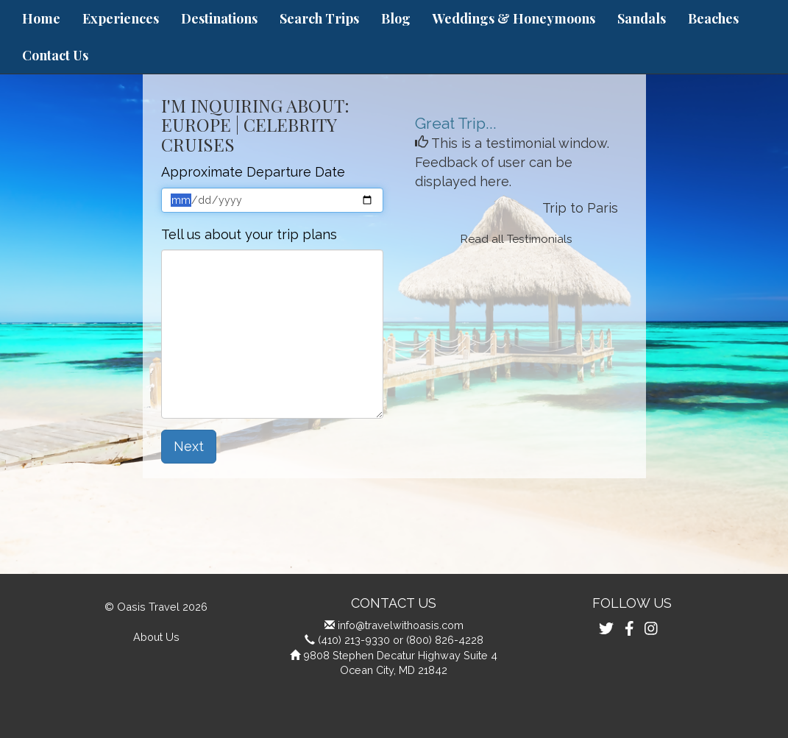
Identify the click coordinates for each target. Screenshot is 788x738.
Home (41, 18)
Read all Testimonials (516, 239)
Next (189, 446)
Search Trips (319, 18)
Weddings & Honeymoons (514, 18)
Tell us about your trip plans (249, 234)
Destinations (219, 18)
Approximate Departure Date (253, 172)
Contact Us (55, 55)
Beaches (713, 18)
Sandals (641, 18)
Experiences (120, 18)
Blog (396, 18)
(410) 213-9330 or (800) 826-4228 (400, 640)
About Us (156, 637)
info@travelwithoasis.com (401, 625)
